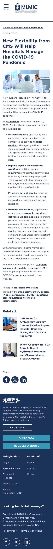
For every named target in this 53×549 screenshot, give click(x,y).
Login (6, 462)
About (30, 462)
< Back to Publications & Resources (23, 27)
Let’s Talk (17, 427)
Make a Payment (12, 468)
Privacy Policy (10, 530)
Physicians (32, 287)
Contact (31, 468)
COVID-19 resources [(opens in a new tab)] (14, 275)
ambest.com (23, 420)
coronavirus (19, 295)
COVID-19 (32, 295)
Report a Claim (11, 483)
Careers (31, 474)
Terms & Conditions (31, 530)
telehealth (29, 298)
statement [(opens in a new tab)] (13, 121)
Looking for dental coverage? (23, 506)
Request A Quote (26, 445)
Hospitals (19, 287)
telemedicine (10, 301)
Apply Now (26, 437)
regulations (15, 298)
